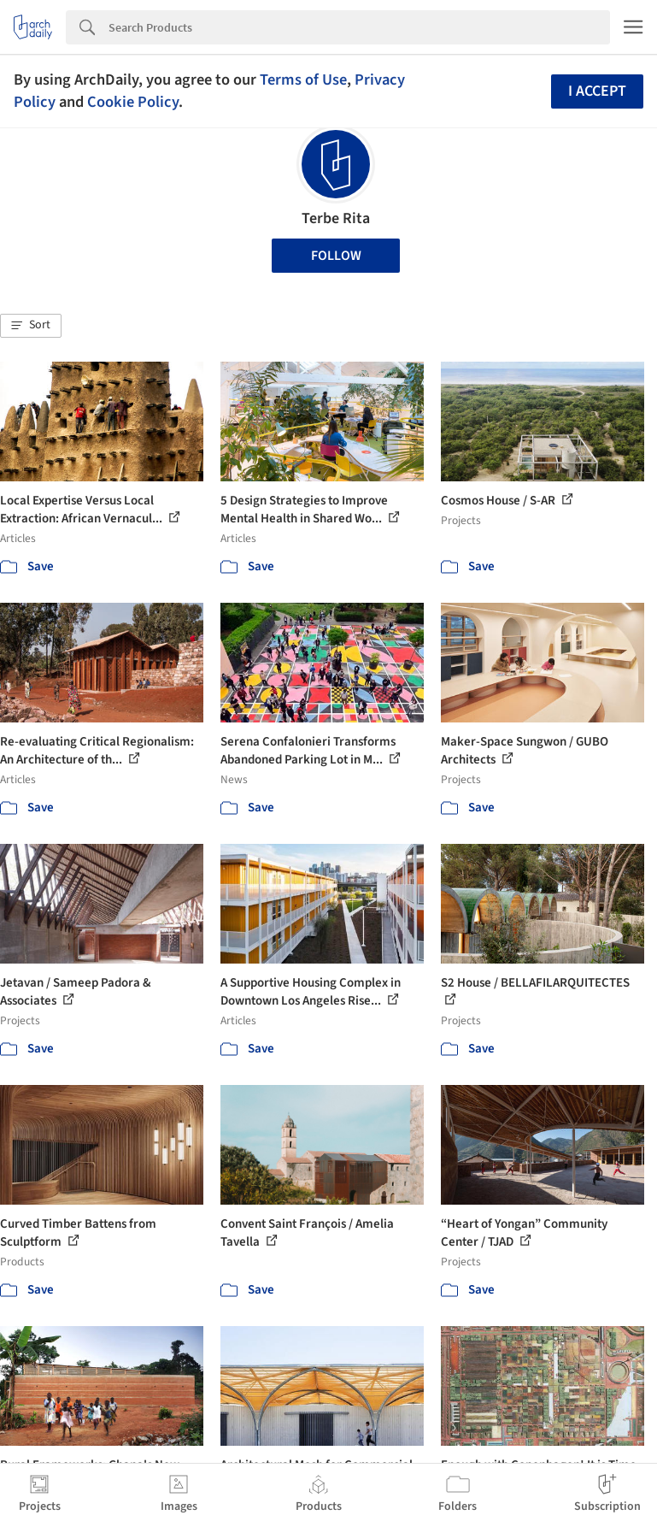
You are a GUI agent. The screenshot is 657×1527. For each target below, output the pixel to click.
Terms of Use (303, 79)
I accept (597, 91)
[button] (31, 326)
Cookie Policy (133, 102)
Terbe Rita (336, 218)
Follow (336, 255)
